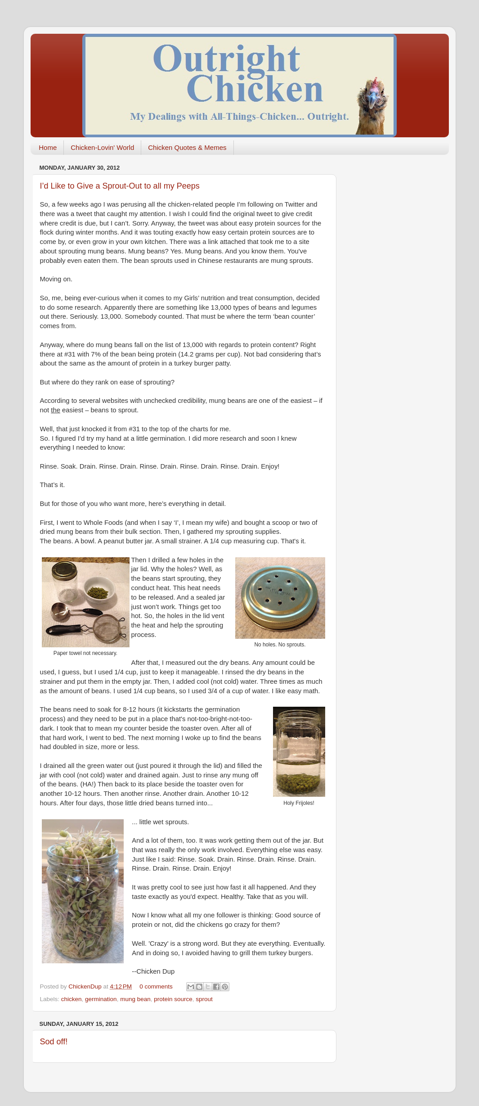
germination (101, 999)
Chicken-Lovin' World (102, 147)
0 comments (156, 986)
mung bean (135, 999)
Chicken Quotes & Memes (187, 147)
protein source (173, 999)
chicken (71, 999)
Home (48, 147)
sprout (204, 999)
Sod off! (54, 1041)
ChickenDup (85, 986)
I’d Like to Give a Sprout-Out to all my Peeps (120, 185)
